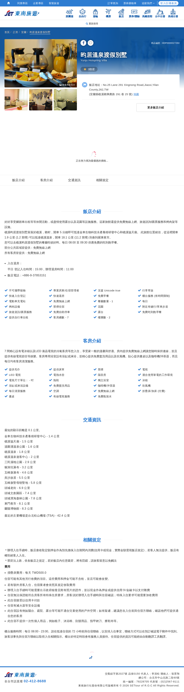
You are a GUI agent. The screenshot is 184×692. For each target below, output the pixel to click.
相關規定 (102, 180)
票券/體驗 (134, 13)
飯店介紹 (18, 180)
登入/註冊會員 (168, 3)
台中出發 (160, 13)
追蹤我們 (148, 3)
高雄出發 (173, 13)
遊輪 (95, 13)
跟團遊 (69, 13)
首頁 (7, 32)
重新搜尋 (92, 23)
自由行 (82, 13)
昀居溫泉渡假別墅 (40, 32)
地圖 (136, 94)
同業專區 (22, 3)
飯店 (121, 13)
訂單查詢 (113, 3)
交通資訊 (74, 180)
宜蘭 (23, 32)
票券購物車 (129, 3)
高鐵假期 (147, 13)
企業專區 (38, 3)
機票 (108, 13)
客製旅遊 (54, 3)
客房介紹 (46, 180)
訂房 (15, 32)
